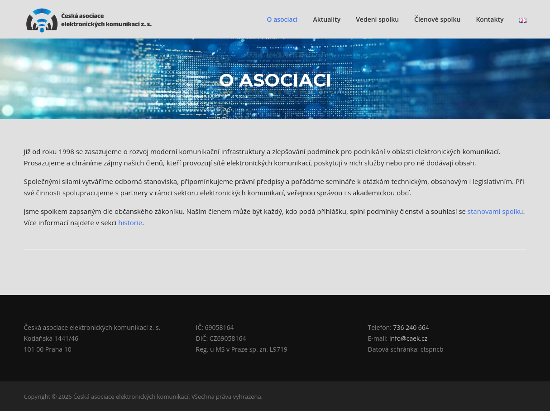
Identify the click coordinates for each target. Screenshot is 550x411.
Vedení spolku (377, 19)
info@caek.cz (408, 338)
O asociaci (282, 19)
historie (130, 222)
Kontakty (489, 19)
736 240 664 (411, 327)
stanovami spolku (495, 211)
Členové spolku (437, 19)
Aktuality (326, 19)
